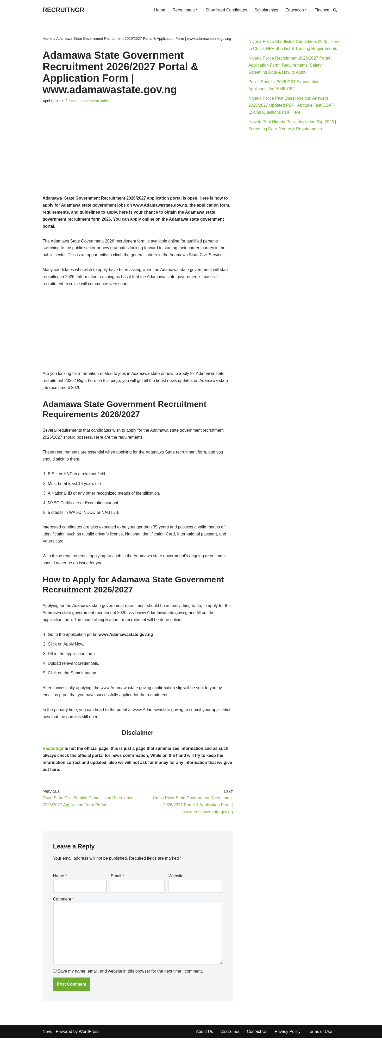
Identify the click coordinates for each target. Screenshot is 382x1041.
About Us (204, 1034)
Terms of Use (320, 1034)
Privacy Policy (288, 1034)
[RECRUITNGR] (63, 10)
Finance (322, 10)
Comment (63, 902)
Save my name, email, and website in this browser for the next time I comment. (130, 974)
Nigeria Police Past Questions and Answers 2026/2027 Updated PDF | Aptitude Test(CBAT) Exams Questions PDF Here (291, 106)
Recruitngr (53, 751)
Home (159, 10)
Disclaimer (230, 1034)
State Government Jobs (88, 101)
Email (117, 879)
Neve (47, 1034)
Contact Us (257, 1034)
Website (176, 879)
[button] (197, 10)
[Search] (335, 10)
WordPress (89, 1034)
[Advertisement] (138, 156)
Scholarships (266, 10)
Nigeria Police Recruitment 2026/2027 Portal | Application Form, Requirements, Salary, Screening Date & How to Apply (290, 65)
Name (60, 879)
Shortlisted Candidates (226, 10)
